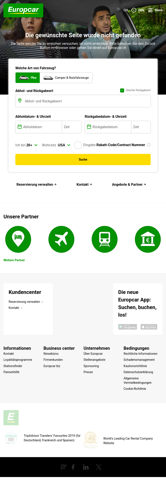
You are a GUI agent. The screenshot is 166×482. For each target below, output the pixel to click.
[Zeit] (71, 141)
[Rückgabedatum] (111, 141)
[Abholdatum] (42, 141)
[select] (32, 159)
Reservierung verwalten (36, 199)
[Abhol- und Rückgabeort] (87, 115)
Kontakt (84, 199)
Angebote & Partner (129, 199)
